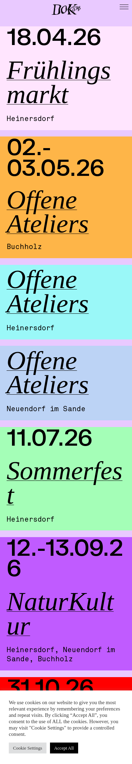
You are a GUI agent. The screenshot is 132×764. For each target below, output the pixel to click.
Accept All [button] (64, 748)
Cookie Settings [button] (27, 748)
